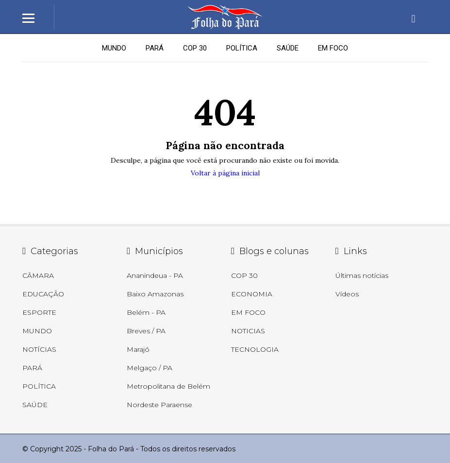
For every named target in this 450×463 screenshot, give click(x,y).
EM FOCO (333, 48)
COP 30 (195, 48)
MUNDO (114, 48)
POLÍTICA (241, 48)
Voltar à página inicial (225, 173)
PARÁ (155, 48)
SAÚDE (288, 48)
